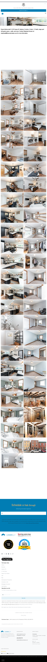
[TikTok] (12, 554)
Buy (2, 577)
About (3, 565)
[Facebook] (2, 554)
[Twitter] (4, 554)
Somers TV (4, 569)
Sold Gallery (4, 586)
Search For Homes (5, 573)
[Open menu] (45, 13)
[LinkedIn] (6, 554)
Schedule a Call (5, 582)
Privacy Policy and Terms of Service (32, 523)
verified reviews (10, 653)
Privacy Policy (23, 615)
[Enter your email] (24, 594)
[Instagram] (10, 554)
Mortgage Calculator (6, 584)
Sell (2, 575)
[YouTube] (8, 554)
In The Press (4, 571)
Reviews (3, 567)
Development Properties (7, 579)
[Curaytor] (7, 560)
